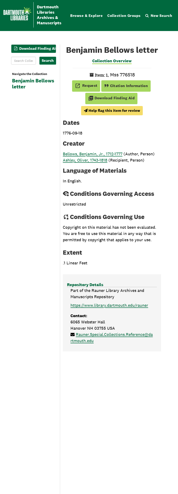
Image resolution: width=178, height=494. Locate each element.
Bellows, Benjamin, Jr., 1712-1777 (92, 153)
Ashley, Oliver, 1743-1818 (85, 160)
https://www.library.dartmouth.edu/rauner (109, 305)
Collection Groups (124, 15)
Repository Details (85, 284)
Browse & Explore (86, 15)
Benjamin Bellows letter (33, 84)
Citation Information (126, 85)
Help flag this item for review (112, 110)
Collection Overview (112, 60)
